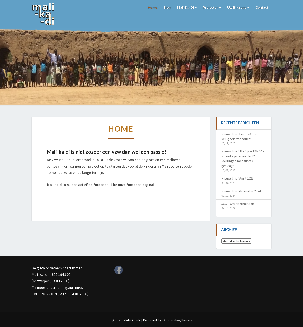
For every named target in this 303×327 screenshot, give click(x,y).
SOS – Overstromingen (237, 203)
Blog (167, 7)
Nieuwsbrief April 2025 (237, 178)
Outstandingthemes (177, 320)
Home (152, 7)
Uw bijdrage (238, 7)
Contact (261, 7)
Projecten (212, 7)
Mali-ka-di (187, 7)
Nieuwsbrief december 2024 (241, 191)
